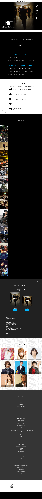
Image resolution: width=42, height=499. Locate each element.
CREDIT (11, 488)
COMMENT (11, 487)
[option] (21, 31)
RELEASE (11, 486)
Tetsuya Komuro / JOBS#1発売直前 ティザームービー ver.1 (14, 39)
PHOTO (11, 485)
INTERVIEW (11, 484)
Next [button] (34, 38)
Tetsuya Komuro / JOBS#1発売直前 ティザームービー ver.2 (28, 39)
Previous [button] (7, 38)
